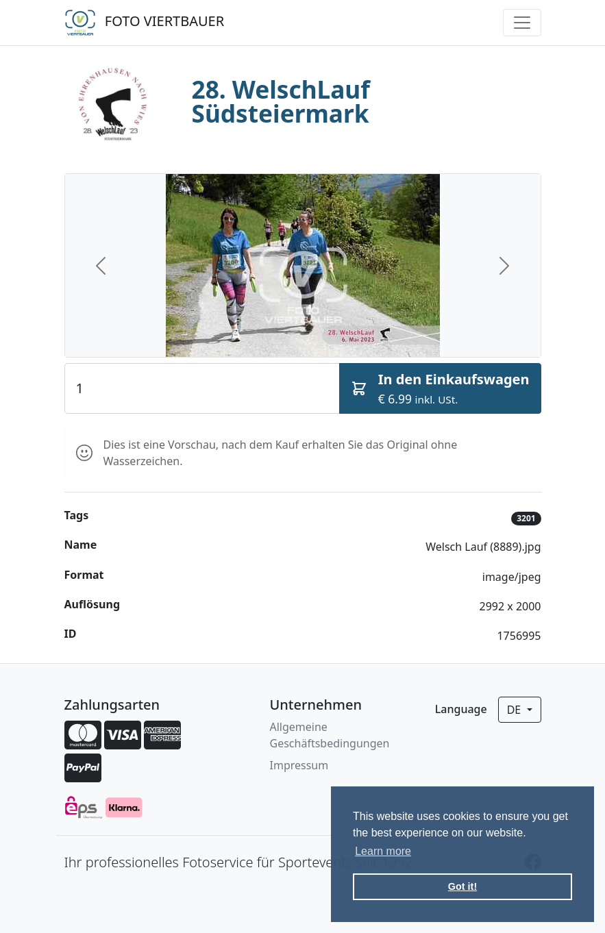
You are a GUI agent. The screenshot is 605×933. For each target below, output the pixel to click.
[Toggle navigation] (522, 22)
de (515, 709)
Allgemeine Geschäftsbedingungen (330, 735)
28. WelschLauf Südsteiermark (281, 101)
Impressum (299, 765)
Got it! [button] (462, 886)
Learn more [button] (383, 851)
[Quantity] (202, 388)
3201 (526, 518)
